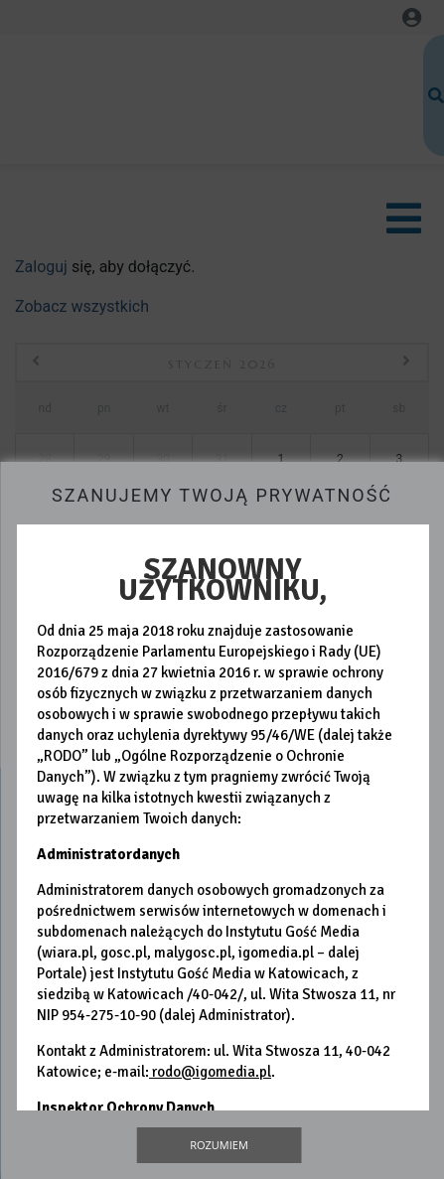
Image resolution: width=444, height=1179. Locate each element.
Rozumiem (219, 1144)
